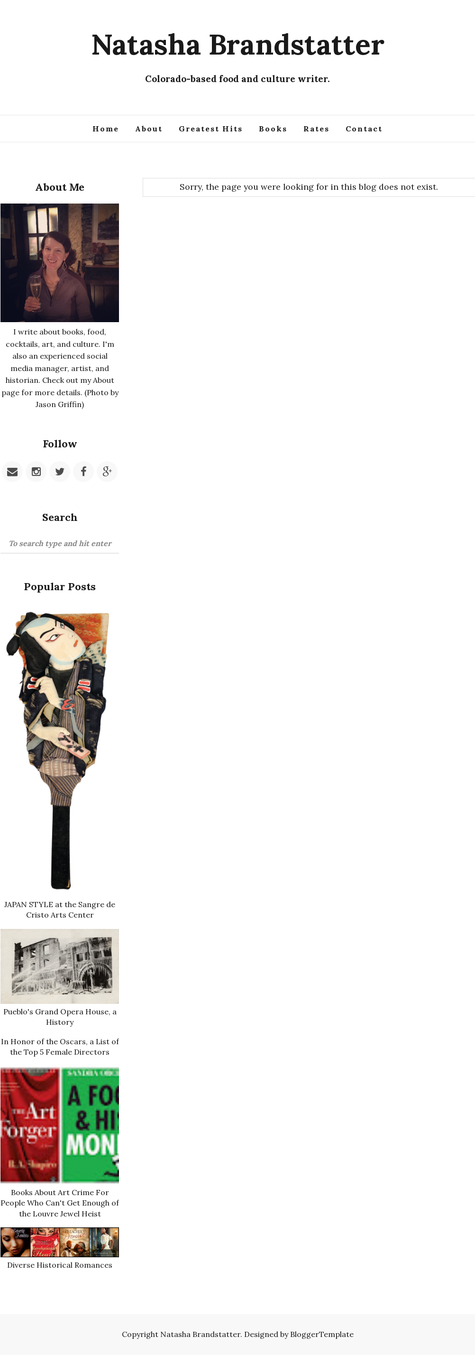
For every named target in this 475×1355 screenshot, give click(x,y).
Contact (364, 128)
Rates (316, 128)
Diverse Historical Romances (59, 1265)
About (149, 128)
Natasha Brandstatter (237, 44)
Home (105, 128)
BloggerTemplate (322, 1334)
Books (273, 128)
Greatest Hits (211, 128)
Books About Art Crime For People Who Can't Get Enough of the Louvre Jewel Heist (59, 1203)
